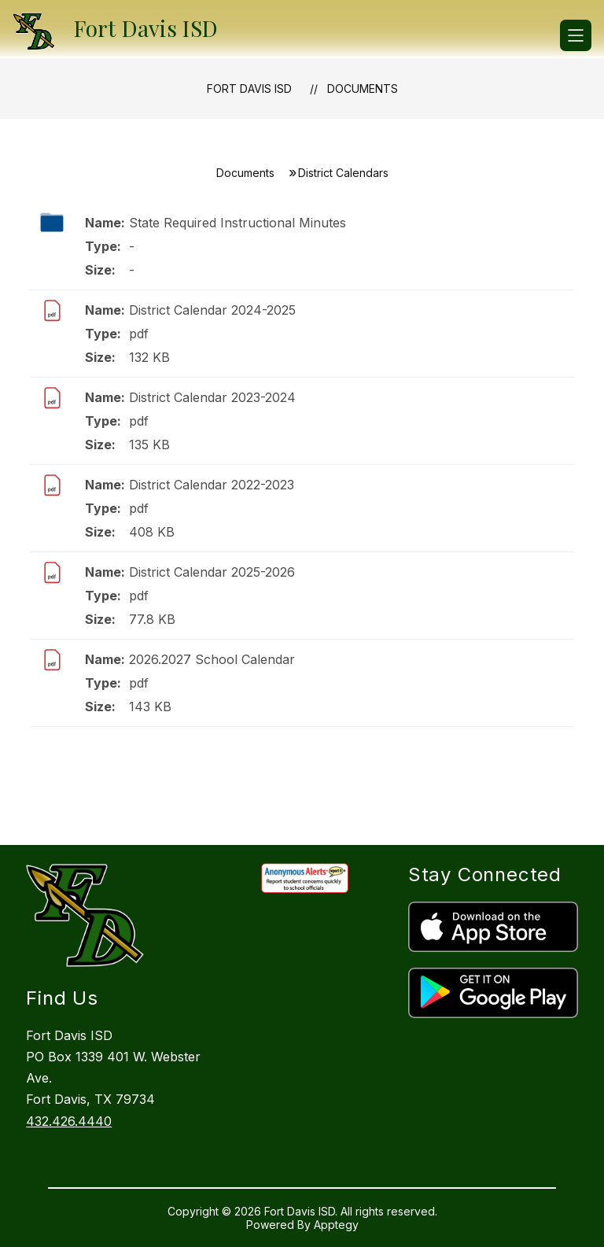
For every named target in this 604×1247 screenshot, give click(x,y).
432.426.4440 (69, 1121)
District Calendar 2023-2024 (212, 397)
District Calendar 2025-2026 (212, 572)
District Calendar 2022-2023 (211, 485)
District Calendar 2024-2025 (212, 310)
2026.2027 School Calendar (212, 659)
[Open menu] (575, 35)
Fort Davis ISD (249, 88)
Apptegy (336, 1224)
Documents (362, 88)
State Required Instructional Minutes (237, 223)
